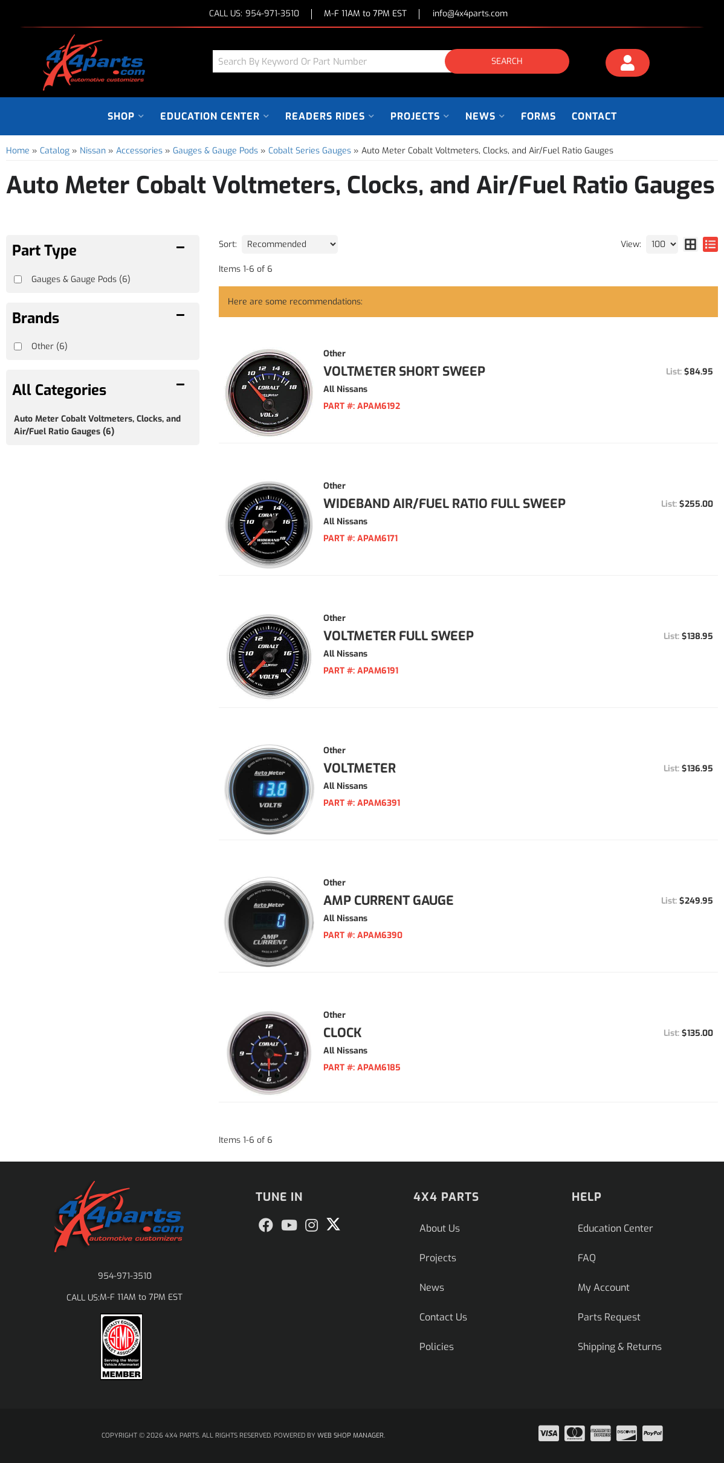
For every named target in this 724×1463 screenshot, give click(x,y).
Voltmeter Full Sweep (398, 636)
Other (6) (49, 346)
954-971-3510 (125, 1276)
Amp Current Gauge (388, 900)
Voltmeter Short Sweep (404, 371)
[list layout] (710, 244)
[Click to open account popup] (628, 64)
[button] (395, 61)
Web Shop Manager (350, 1435)
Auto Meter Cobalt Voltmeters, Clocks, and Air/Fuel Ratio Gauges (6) (97, 425)
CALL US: (254, 14)
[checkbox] (18, 346)
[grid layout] (690, 244)
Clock (342, 1032)
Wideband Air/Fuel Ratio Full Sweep (444, 503)
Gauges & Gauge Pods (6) (81, 279)
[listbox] (290, 244)
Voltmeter (359, 768)
